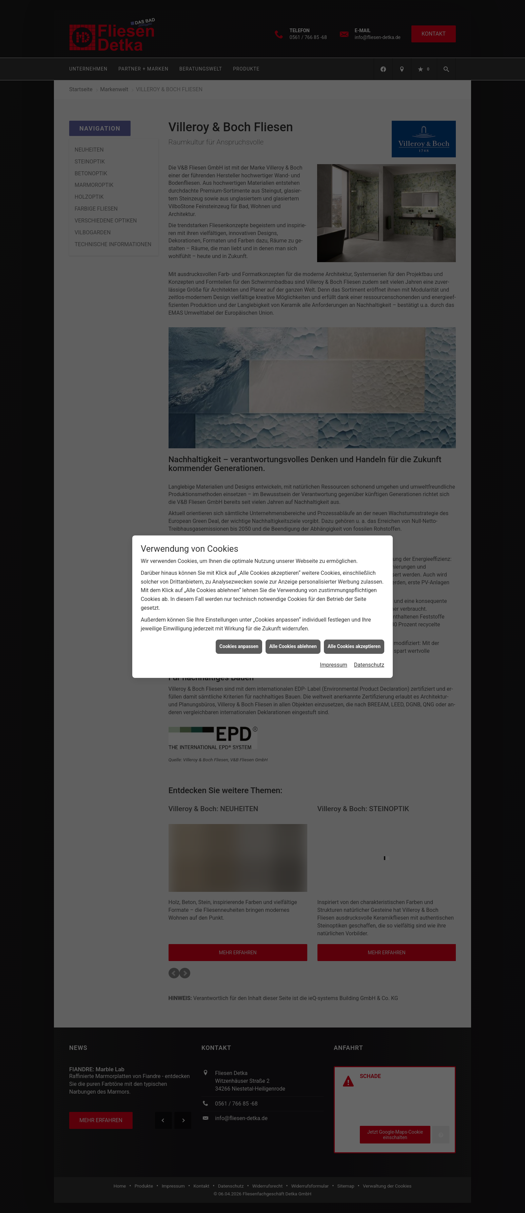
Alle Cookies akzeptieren (354, 627)
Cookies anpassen (238, 627)
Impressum (333, 645)
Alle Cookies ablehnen (293, 627)
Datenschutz (369, 645)
